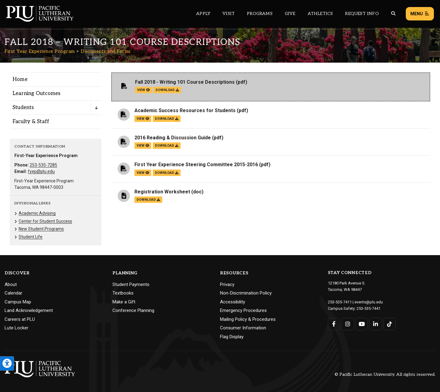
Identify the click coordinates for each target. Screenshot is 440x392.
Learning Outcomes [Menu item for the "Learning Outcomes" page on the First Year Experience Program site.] (37, 93)
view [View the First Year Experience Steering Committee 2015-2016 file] (143, 173)
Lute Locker (16, 328)
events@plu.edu (368, 302)
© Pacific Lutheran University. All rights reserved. (385, 374)
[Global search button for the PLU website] (393, 13)
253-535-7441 (368, 308)
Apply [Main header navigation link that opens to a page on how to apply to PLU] (203, 13)
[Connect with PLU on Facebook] (334, 324)
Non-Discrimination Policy (246, 293)
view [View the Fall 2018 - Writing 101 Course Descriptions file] (143, 90)
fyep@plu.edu (41, 171)
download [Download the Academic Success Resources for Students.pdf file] (166, 119)
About (11, 284)
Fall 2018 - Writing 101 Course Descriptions (185, 82)
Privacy (227, 284)
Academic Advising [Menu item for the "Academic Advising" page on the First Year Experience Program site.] (37, 213)
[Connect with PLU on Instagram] (348, 324)
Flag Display (232, 336)
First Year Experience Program (40, 51)
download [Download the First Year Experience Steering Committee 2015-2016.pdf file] (166, 173)
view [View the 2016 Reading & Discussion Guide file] (143, 146)
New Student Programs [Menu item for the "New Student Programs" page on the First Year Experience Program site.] (41, 228)
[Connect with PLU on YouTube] (362, 324)
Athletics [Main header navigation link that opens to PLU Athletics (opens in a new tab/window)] (320, 13)
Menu (419, 13)
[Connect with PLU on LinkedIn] (375, 324)
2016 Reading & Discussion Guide (172, 138)
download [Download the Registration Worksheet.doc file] (148, 200)
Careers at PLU (20, 319)
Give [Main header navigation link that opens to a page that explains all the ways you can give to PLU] (290, 13)
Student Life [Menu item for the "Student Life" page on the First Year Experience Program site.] (30, 236)
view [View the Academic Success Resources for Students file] (143, 119)
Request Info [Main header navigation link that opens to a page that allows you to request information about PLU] (362, 13)
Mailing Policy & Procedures (248, 319)
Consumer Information (243, 328)
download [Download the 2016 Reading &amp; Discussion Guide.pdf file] (166, 146)
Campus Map (18, 302)
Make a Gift (123, 302)
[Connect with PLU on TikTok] (389, 324)
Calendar (13, 293)
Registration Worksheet (162, 192)
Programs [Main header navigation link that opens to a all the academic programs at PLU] (260, 13)
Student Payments (130, 284)
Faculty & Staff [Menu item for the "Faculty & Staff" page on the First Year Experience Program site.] (31, 122)
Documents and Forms (106, 51)
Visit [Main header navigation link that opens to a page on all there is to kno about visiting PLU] (228, 13)
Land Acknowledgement (29, 310)
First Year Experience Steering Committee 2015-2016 (196, 164)
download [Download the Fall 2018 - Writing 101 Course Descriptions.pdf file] (167, 90)
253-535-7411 (340, 302)
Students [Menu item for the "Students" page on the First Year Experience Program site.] (23, 107)
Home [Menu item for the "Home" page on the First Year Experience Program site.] (20, 79)
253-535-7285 (43, 165)
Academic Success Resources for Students (185, 110)
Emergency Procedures (243, 310)
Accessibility (232, 302)
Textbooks (123, 293)
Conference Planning (133, 310)
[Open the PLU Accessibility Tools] (7, 363)
